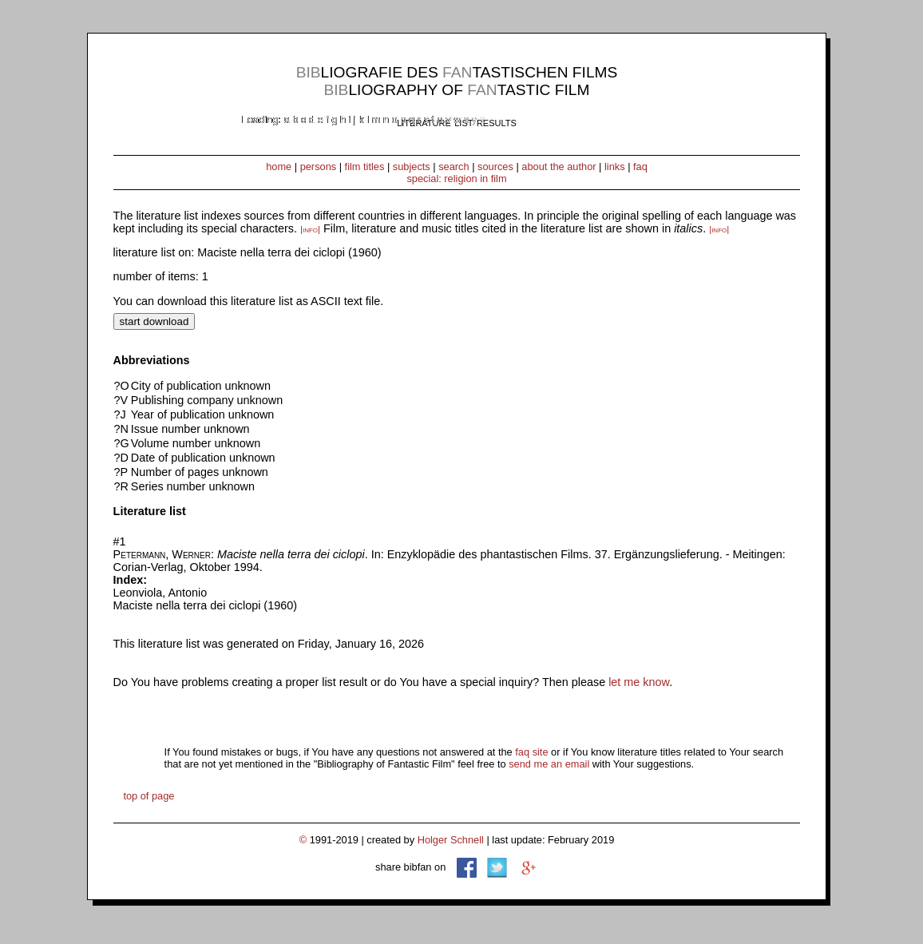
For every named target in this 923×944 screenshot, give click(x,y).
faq (640, 167)
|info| (310, 229)
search (453, 167)
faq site (531, 752)
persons (318, 167)
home (278, 167)
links (614, 167)
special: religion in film (456, 178)
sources (495, 167)
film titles (365, 167)
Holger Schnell (451, 840)
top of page (148, 796)
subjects (411, 167)
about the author (558, 167)
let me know (638, 682)
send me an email (549, 764)
